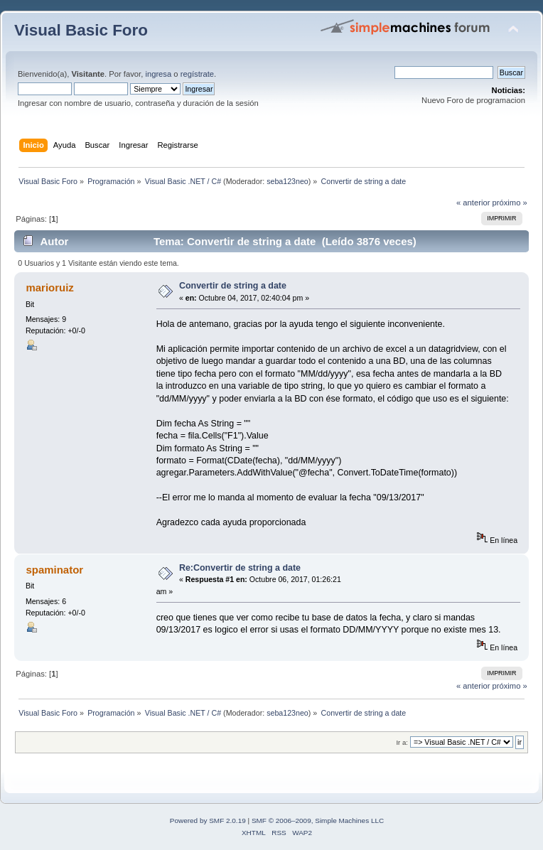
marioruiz (49, 287)
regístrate (197, 74)
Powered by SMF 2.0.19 (208, 820)
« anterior (473, 202)
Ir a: (401, 742)
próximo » (510, 202)
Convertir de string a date (232, 286)
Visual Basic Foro (81, 30)
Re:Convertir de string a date (240, 568)
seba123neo (287, 181)
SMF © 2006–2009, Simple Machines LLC (318, 820)
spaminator (54, 570)
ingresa (158, 74)
